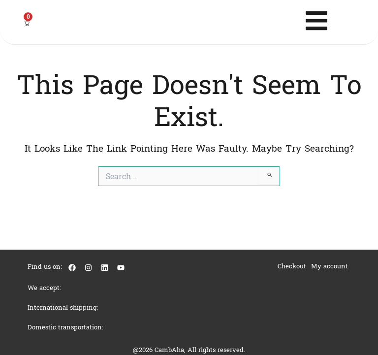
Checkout (292, 266)
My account (329, 266)
